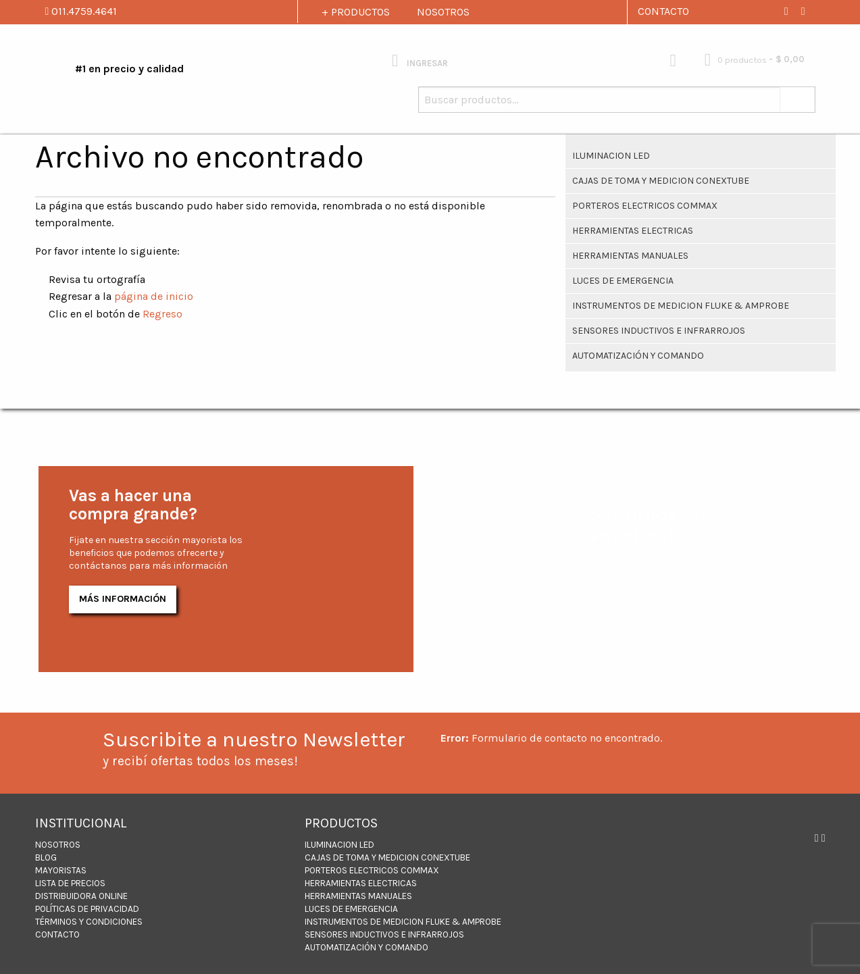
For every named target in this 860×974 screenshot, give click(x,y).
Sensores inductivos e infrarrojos (658, 330)
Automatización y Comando (638, 355)
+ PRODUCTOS (356, 11)
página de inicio (153, 296)
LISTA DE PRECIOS (70, 883)
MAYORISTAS (60, 870)
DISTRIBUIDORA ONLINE (81, 896)
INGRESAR (420, 60)
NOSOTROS (443, 11)
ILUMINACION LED (611, 155)
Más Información (122, 599)
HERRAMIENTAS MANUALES (630, 255)
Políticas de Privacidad (87, 909)
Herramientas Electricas (632, 230)
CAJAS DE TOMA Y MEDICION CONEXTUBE (660, 180)
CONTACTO (663, 11)
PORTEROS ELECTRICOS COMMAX (644, 205)
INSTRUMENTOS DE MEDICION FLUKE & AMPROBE (680, 305)
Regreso (162, 313)
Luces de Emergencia (623, 280)
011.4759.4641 (81, 11)
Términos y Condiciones (89, 922)
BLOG (46, 857)
